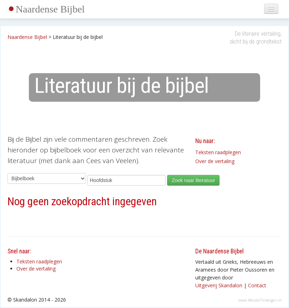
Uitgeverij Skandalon (218, 285)
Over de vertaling (214, 161)
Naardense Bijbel (50, 9)
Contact (257, 285)
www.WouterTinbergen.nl (260, 300)
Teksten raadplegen (218, 152)
